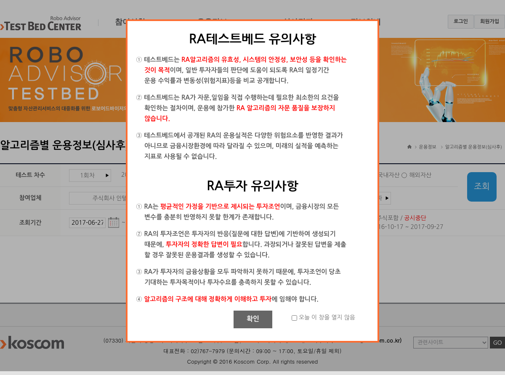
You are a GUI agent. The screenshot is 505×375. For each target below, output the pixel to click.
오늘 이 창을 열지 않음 (327, 317)
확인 (253, 319)
